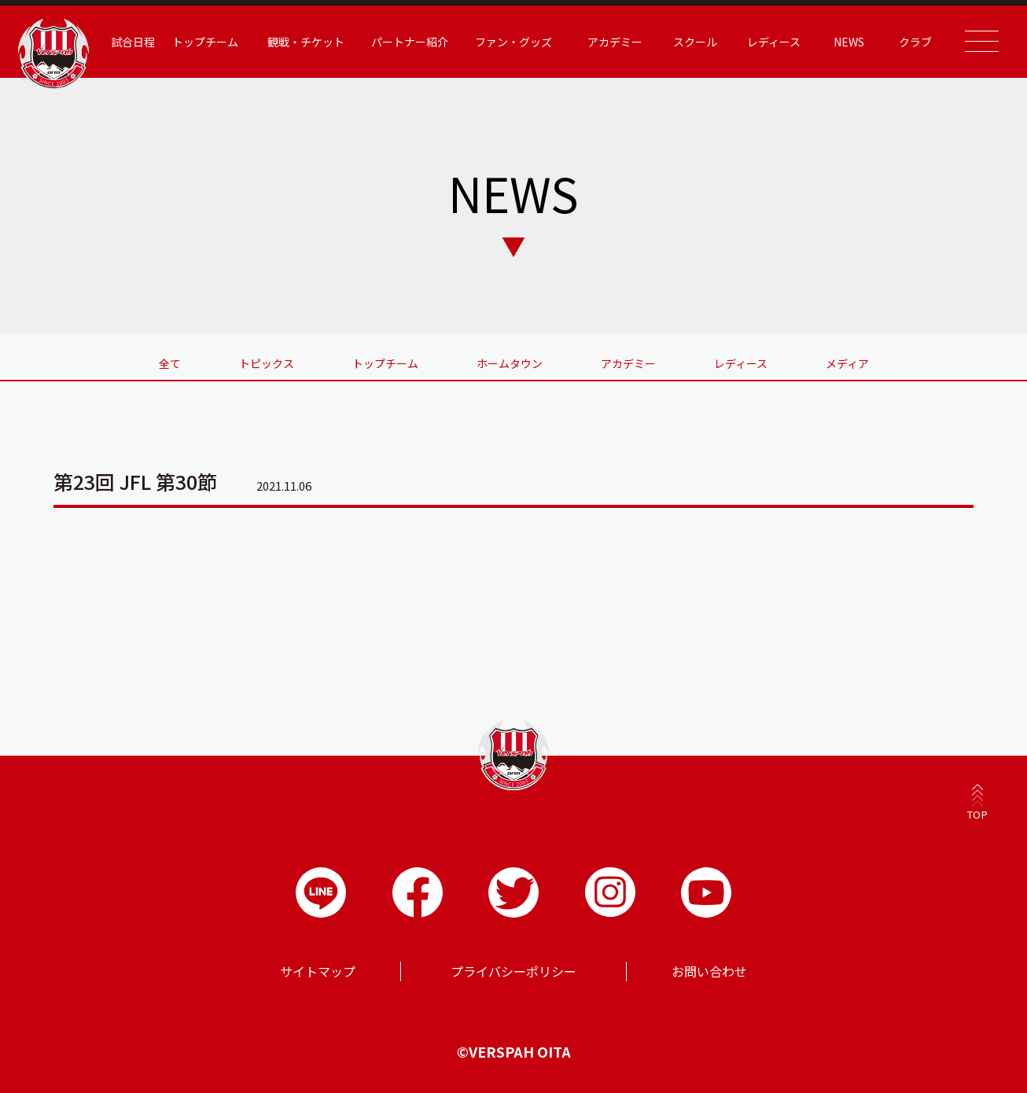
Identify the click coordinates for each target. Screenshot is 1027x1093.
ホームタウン (510, 363)
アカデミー (614, 42)
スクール (695, 42)
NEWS (849, 42)
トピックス (266, 363)
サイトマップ (317, 971)
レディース (774, 42)
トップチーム (205, 42)
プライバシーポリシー (513, 971)
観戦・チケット (305, 42)
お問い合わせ (709, 971)
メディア (847, 363)
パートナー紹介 (409, 42)
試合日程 (133, 42)
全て (170, 363)
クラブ (915, 42)
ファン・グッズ (513, 42)
